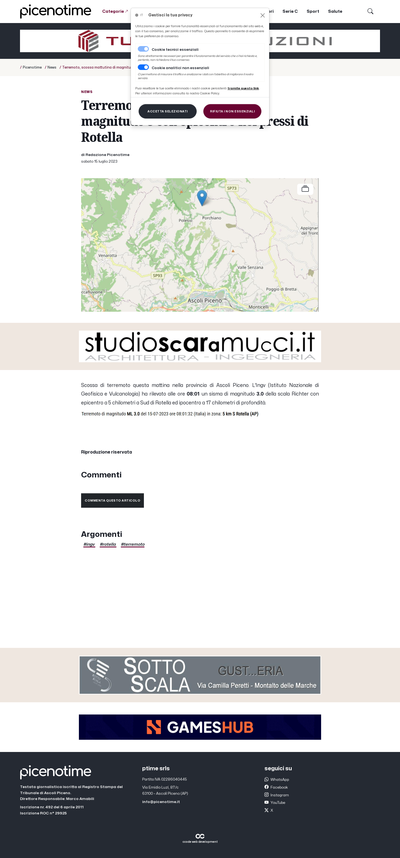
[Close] (262, 15)
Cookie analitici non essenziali (180, 68)
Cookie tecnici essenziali (175, 49)
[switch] (143, 67)
